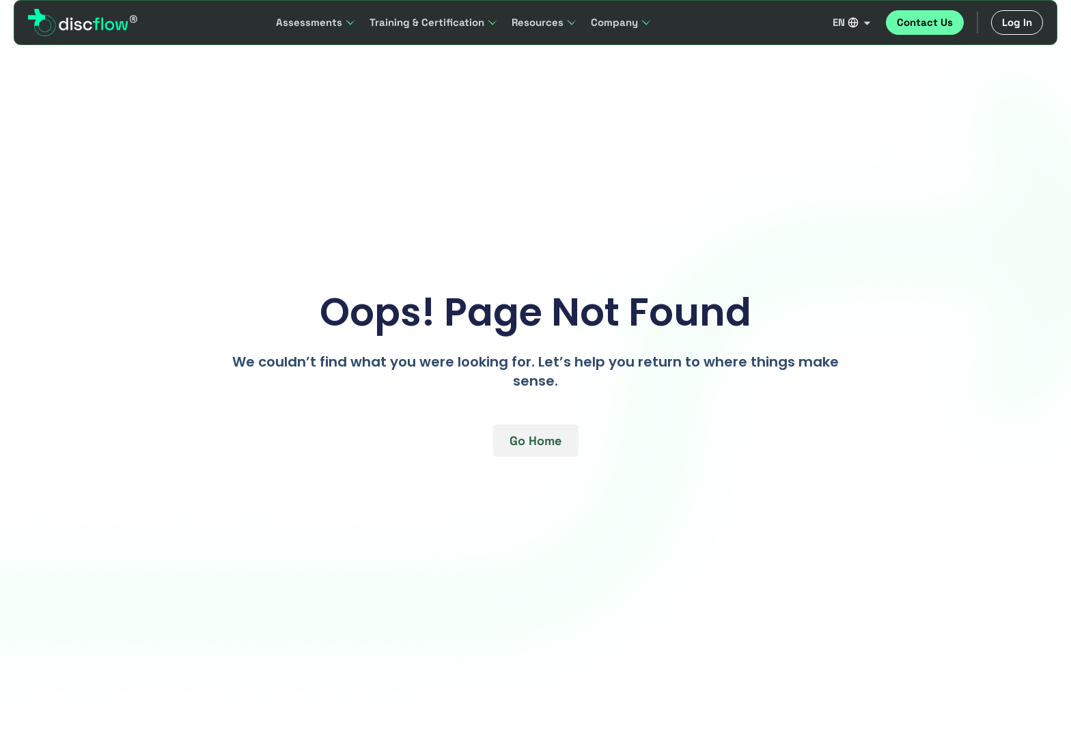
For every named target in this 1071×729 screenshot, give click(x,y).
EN (852, 22)
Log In (1017, 22)
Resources (544, 22)
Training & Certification (434, 22)
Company (621, 22)
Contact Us (925, 22)
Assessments (316, 22)
